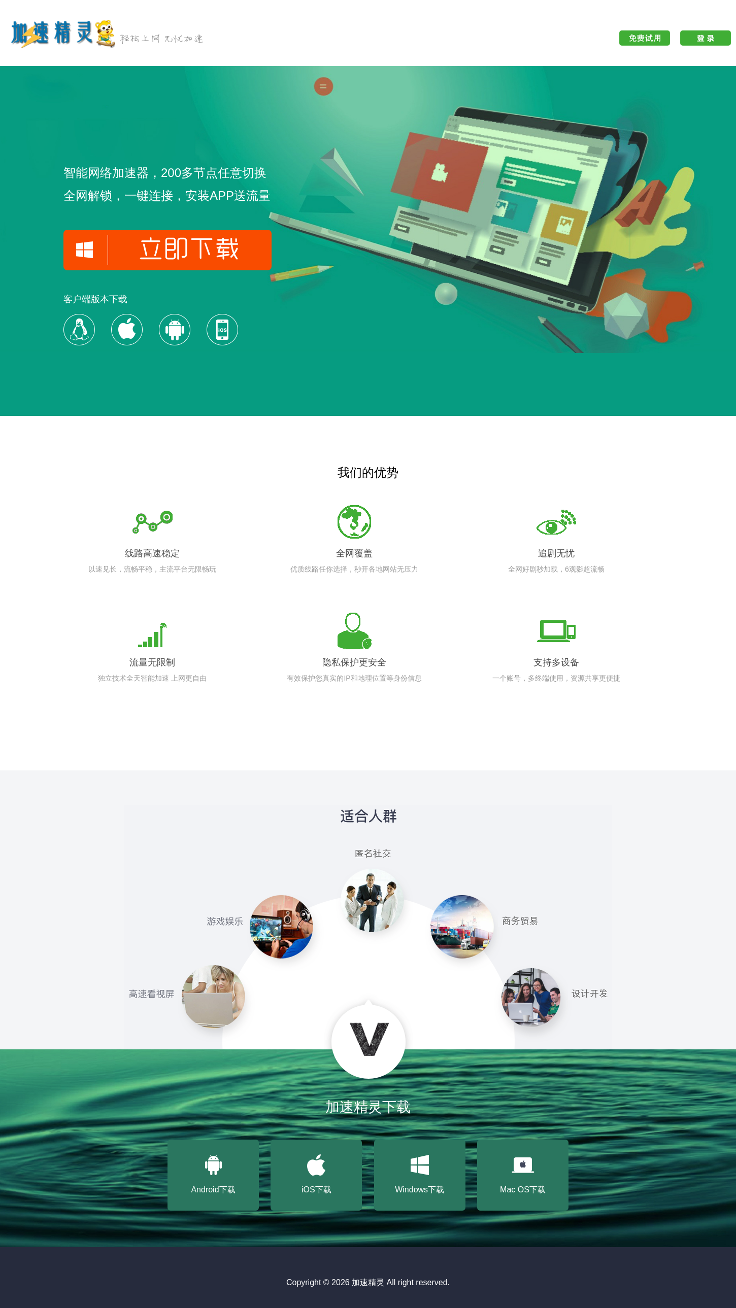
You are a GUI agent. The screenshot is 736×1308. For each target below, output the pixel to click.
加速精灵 (368, 1282)
